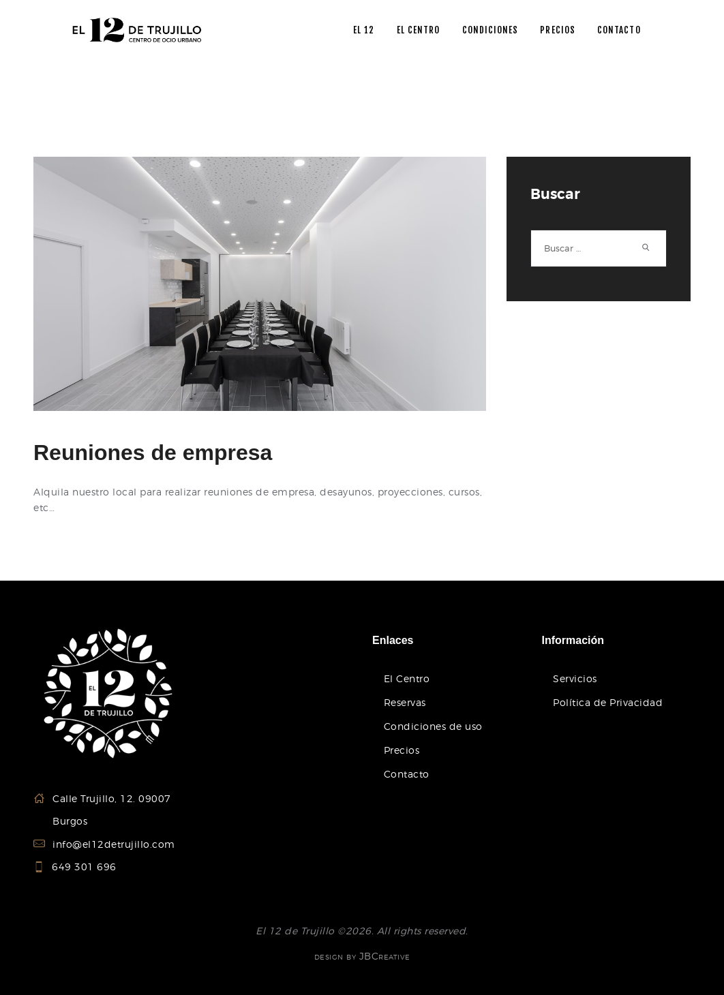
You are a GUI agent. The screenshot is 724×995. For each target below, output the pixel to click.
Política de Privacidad (608, 702)
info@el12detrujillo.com (113, 844)
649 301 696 (84, 867)
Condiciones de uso (433, 726)
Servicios (575, 678)
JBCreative (384, 956)
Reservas (405, 702)
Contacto (406, 774)
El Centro (407, 678)
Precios (402, 750)
